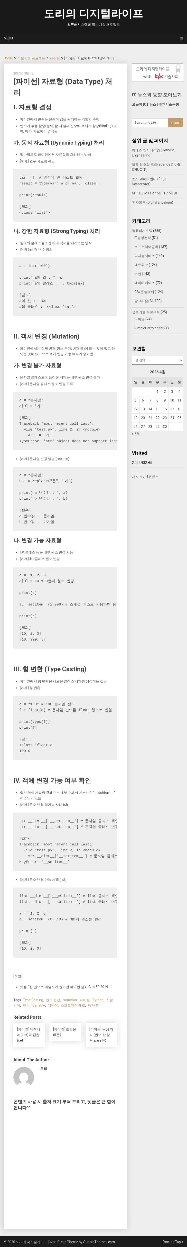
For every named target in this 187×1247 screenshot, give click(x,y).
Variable (38, 1005)
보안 (137, 274)
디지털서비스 (144, 256)
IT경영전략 (142, 238)
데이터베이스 (144, 283)
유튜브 (154, 477)
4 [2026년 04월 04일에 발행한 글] (179, 392)
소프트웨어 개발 (73, 1005)
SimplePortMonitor (149, 328)
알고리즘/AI (143, 301)
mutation (70, 1000)
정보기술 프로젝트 (31, 58)
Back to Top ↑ (173, 1242)
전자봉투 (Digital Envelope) (152, 202)
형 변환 (93, 1005)
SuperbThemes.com (99, 1242)
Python (98, 1000)
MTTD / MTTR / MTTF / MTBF (155, 193)
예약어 (53, 1005)
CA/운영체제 (144, 292)
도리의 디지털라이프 (93, 13)
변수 (26, 1005)
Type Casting (33, 1000)
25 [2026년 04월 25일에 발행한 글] (179, 418)
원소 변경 (53, 1000)
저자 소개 (139, 477)
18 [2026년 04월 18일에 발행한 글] (179, 409)
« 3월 (136, 434)
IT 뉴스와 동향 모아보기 (157, 95)
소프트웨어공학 (146, 247)
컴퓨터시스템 (142, 231)
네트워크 (141, 265)
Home (8, 58)
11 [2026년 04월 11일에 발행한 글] (179, 400)
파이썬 (55, 58)
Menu (8, 38)
